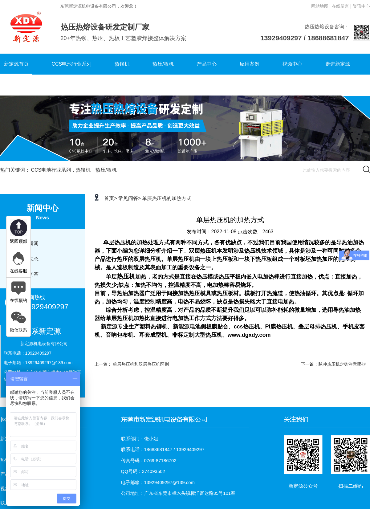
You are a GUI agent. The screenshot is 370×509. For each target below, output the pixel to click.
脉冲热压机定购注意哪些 (342, 364)
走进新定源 (337, 64)
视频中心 (292, 64)
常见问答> (129, 198)
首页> (110, 198)
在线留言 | (342, 6)
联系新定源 (16, 85)
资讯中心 (361, 6)
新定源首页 (16, 64)
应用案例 (249, 64)
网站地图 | (321, 6)
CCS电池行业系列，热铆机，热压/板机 (73, 170)
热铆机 (122, 64)
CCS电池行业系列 (72, 64)
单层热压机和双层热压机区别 (141, 364)
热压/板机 (162, 64)
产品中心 (207, 64)
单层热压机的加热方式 (166, 198)
